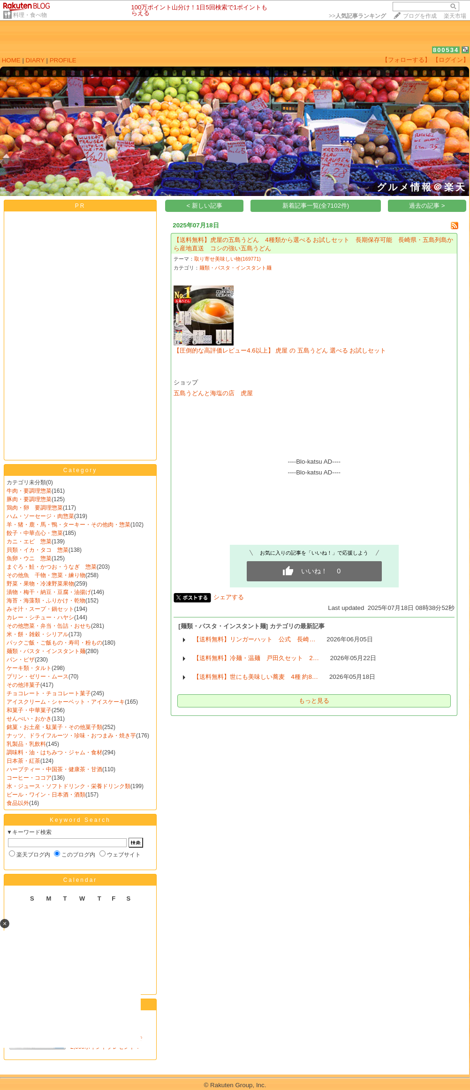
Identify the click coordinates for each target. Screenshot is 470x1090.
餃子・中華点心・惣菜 (35, 533)
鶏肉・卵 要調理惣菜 (35, 507)
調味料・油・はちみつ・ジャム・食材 (54, 752)
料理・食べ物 (30, 15)
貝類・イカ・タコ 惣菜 (37, 550)
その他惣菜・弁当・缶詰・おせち (49, 626)
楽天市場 (455, 16)
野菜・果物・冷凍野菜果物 (40, 583)
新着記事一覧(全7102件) (315, 205)
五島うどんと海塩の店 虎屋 (213, 393)
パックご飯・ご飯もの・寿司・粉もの (54, 642)
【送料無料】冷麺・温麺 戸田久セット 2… (256, 658)
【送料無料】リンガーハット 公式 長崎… (254, 639)
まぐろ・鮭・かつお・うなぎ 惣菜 (52, 567)
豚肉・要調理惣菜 (29, 499)
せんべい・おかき (29, 718)
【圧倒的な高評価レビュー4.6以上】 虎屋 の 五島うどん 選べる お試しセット (280, 350)
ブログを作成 (420, 16)
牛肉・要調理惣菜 (29, 491)
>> (357, 16)
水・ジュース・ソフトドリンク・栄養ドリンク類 (68, 786)
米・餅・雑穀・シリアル (37, 634)
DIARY (35, 60)
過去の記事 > (427, 205)
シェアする (228, 597)
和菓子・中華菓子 (29, 710)
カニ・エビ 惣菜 (29, 541)
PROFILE (63, 60)
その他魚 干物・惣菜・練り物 (46, 575)
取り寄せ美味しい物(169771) (227, 259)
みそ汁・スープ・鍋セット (40, 609)
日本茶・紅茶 (23, 761)
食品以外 (18, 803)
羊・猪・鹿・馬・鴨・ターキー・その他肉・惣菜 (68, 524)
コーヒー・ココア (29, 777)
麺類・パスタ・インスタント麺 (46, 651)
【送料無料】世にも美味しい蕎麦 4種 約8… (255, 676)
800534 (446, 49)
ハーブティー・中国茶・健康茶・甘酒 (54, 769)
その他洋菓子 (23, 685)
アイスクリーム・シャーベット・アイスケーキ (66, 702)
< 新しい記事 (205, 205)
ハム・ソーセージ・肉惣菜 (40, 516)
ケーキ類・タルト (29, 668)
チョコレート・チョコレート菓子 (49, 693)
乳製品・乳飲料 (26, 744)
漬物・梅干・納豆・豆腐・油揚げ (49, 592)
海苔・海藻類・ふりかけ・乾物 (46, 600)
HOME (11, 60)
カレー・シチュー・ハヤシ (40, 617)
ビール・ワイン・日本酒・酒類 (46, 794)
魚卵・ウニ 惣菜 (29, 558)
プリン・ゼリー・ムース (37, 676)
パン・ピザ (21, 659)
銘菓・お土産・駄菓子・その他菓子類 (54, 727)
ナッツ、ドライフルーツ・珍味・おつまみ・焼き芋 (71, 735)
